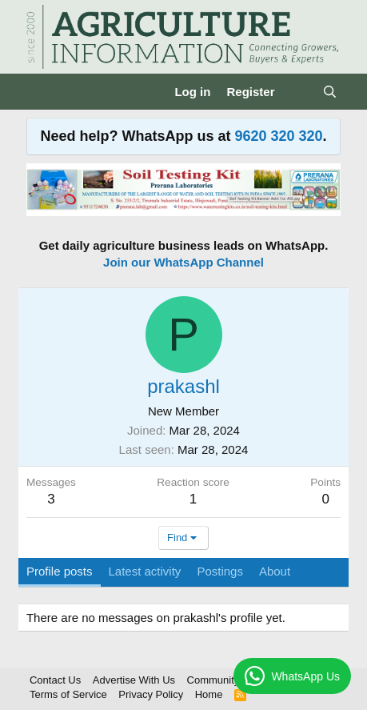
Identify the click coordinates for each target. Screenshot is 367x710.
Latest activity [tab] (145, 571)
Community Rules (228, 680)
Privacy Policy (150, 694)
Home (209, 694)
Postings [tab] (220, 571)
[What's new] (297, 91)
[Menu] (40, 91)
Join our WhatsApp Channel (183, 262)
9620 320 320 (278, 136)
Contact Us (55, 680)
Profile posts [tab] (59, 571)
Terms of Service (68, 694)
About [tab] (274, 571)
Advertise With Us (134, 680)
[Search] (329, 91)
